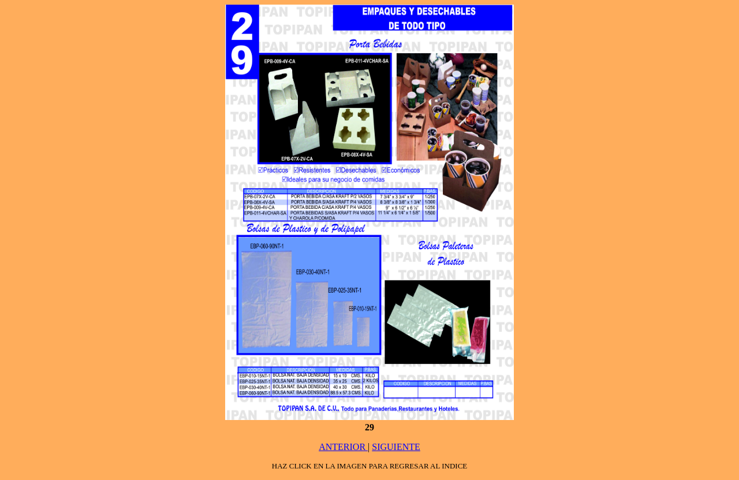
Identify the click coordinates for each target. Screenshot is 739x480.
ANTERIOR (343, 447)
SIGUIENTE (396, 447)
